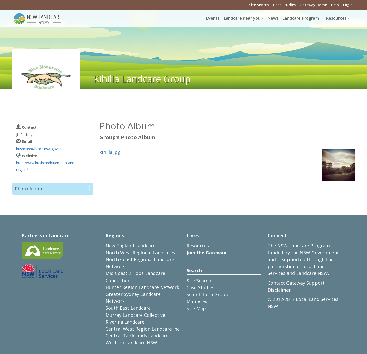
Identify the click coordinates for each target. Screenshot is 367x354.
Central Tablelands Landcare (137, 336)
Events (213, 18)
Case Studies (284, 4)
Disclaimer (279, 290)
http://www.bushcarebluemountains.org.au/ (45, 166)
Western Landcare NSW (131, 342)
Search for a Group (207, 294)
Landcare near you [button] (242, 18)
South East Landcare (128, 308)
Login (348, 4)
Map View (197, 301)
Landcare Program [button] (301, 18)
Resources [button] (336, 18)
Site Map (196, 308)
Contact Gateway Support (296, 283)
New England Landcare (130, 246)
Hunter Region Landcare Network (142, 287)
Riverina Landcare (125, 322)
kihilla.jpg (110, 152)
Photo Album (29, 189)
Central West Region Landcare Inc (142, 329)
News (273, 18)
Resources (198, 246)
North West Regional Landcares (140, 253)
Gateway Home (313, 4)
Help (335, 4)
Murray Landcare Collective (135, 315)
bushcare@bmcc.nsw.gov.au (39, 148)
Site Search (259, 4)
